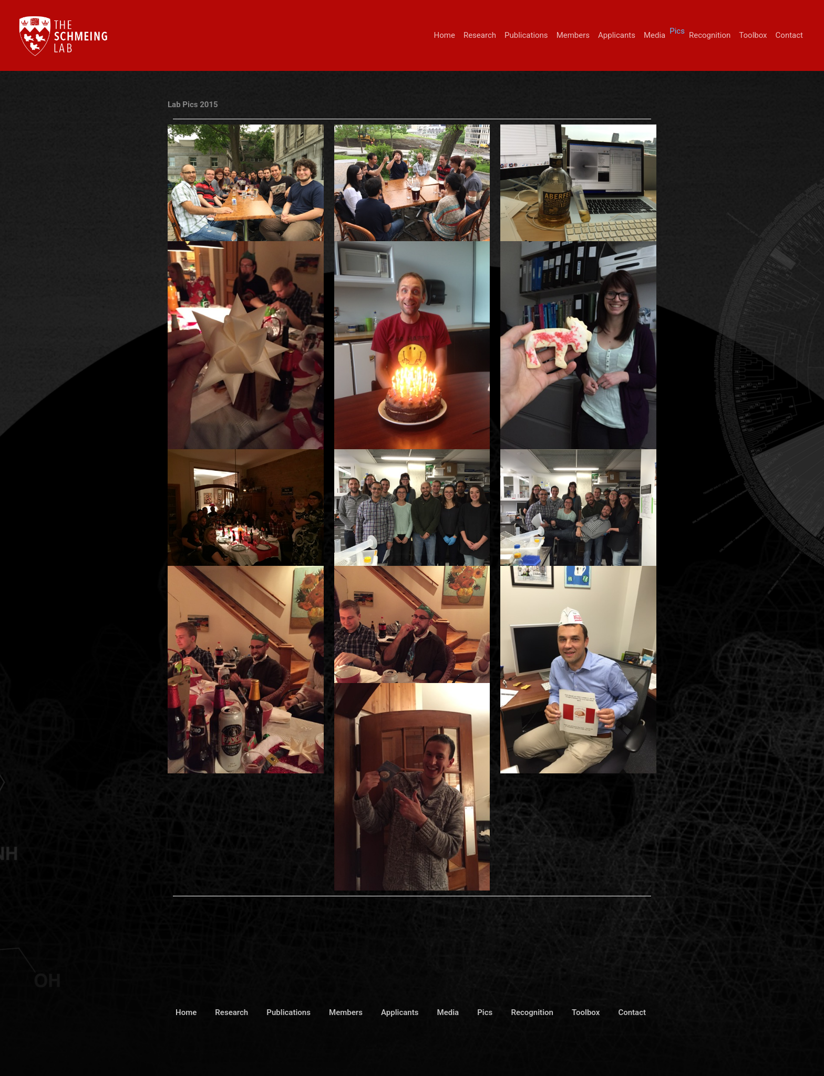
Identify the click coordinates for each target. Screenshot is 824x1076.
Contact (789, 35)
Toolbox (753, 35)
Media (654, 35)
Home (444, 35)
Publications (526, 35)
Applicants (616, 35)
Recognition (709, 35)
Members (573, 35)
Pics (677, 31)
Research (480, 35)
